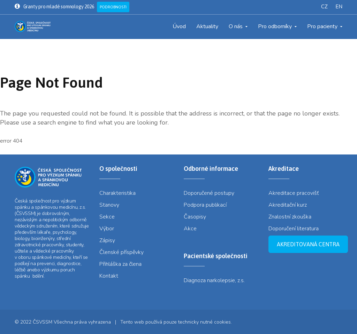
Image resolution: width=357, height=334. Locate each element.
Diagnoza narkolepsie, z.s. (214, 280)
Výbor (106, 228)
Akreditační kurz (287, 205)
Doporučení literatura (293, 228)
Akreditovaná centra (308, 244)
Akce (190, 228)
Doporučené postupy (209, 193)
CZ (324, 6)
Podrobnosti (113, 7)
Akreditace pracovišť (293, 193)
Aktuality (207, 26)
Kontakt (108, 276)
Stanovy (109, 205)
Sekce (107, 217)
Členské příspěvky (121, 252)
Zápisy (107, 240)
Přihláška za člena (120, 264)
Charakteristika (117, 193)
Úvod (179, 26)
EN (338, 6)
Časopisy (195, 217)
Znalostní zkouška (289, 217)
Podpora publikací (205, 205)
